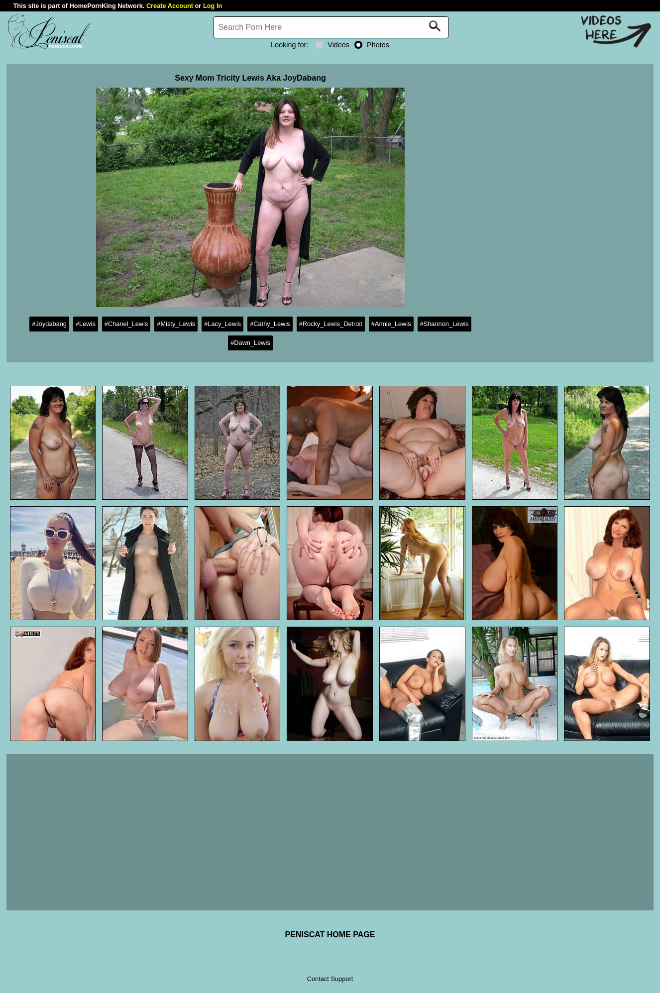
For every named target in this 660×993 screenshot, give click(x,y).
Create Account (169, 5)
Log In (212, 5)
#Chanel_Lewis (126, 324)
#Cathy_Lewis (270, 324)
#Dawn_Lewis (250, 342)
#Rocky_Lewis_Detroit (330, 324)
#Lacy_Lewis (222, 324)
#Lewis (86, 324)
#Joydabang (49, 324)
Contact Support (330, 979)
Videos (332, 45)
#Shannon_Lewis (444, 324)
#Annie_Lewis (391, 324)
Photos (371, 45)
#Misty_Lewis (176, 324)
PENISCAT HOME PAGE (330, 934)
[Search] (331, 27)
